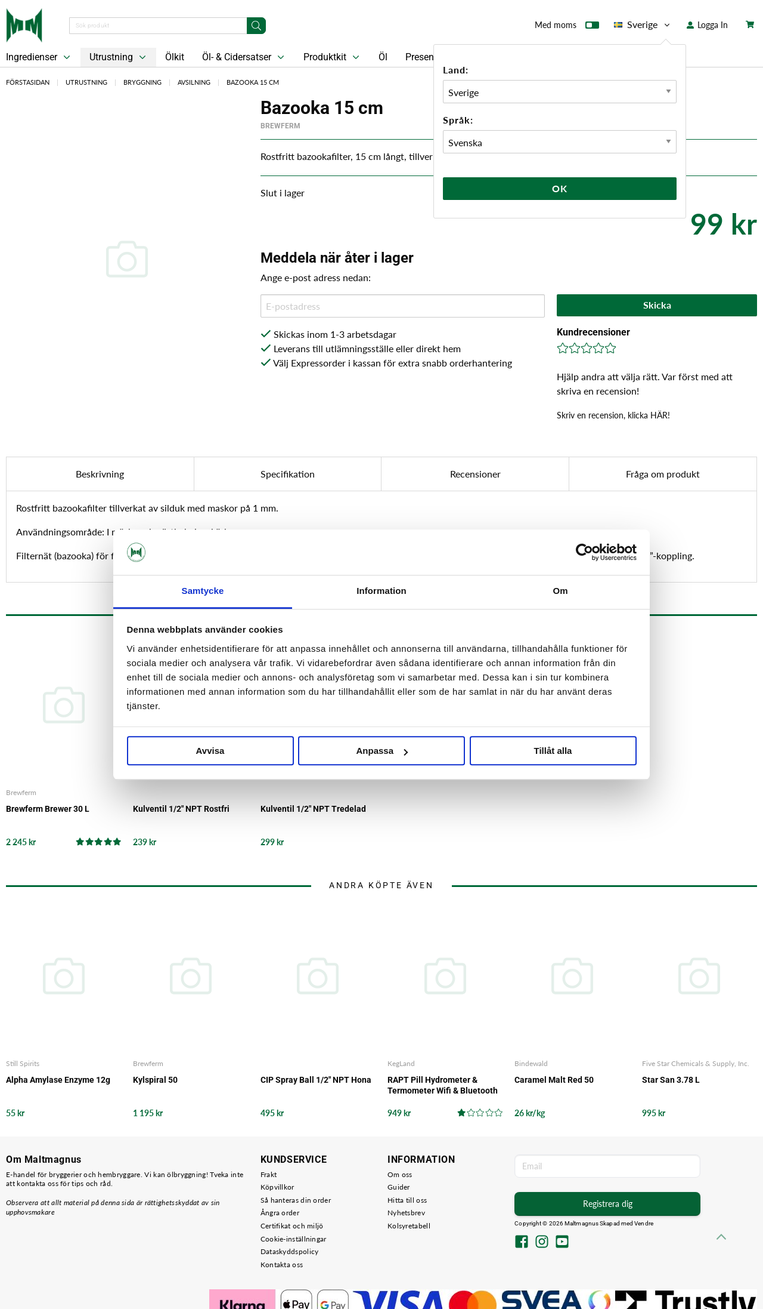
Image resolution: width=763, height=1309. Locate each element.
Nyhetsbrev (406, 1212)
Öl (383, 57)
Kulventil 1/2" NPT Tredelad (313, 809)
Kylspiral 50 (155, 1080)
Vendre (643, 1223)
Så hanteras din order (295, 1200)
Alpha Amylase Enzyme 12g (58, 1080)
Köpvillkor (277, 1186)
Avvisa (210, 751)
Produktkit (332, 57)
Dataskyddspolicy (289, 1251)
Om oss (399, 1174)
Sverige (643, 24)
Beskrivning (100, 473)
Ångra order (279, 1212)
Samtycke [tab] (203, 591)
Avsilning (194, 82)
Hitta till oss (407, 1200)
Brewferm (280, 126)
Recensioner (475, 473)
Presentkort (429, 57)
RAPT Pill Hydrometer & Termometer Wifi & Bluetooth (442, 1085)
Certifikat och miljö (292, 1225)
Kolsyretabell (408, 1225)
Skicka (657, 304)
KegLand (401, 1063)
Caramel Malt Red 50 (554, 1080)
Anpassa (382, 751)
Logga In (707, 25)
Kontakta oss (281, 1264)
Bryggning (142, 82)
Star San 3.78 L (671, 1080)
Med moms (567, 27)
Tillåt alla (553, 751)
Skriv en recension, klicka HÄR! (613, 415)
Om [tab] (560, 591)
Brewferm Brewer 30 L (47, 809)
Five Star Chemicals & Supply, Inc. (695, 1063)
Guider (398, 1186)
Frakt (268, 1174)
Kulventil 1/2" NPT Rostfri (181, 809)
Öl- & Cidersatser (244, 57)
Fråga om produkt (663, 473)
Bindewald (531, 1063)
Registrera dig (607, 1204)
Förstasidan (27, 82)
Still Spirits (22, 1063)
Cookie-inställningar (293, 1238)
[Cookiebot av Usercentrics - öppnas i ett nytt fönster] (584, 552)
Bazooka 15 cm (253, 82)
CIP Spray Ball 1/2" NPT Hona (315, 1080)
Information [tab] (381, 591)
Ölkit (174, 57)
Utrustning (118, 57)
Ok (559, 188)
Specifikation (287, 473)
